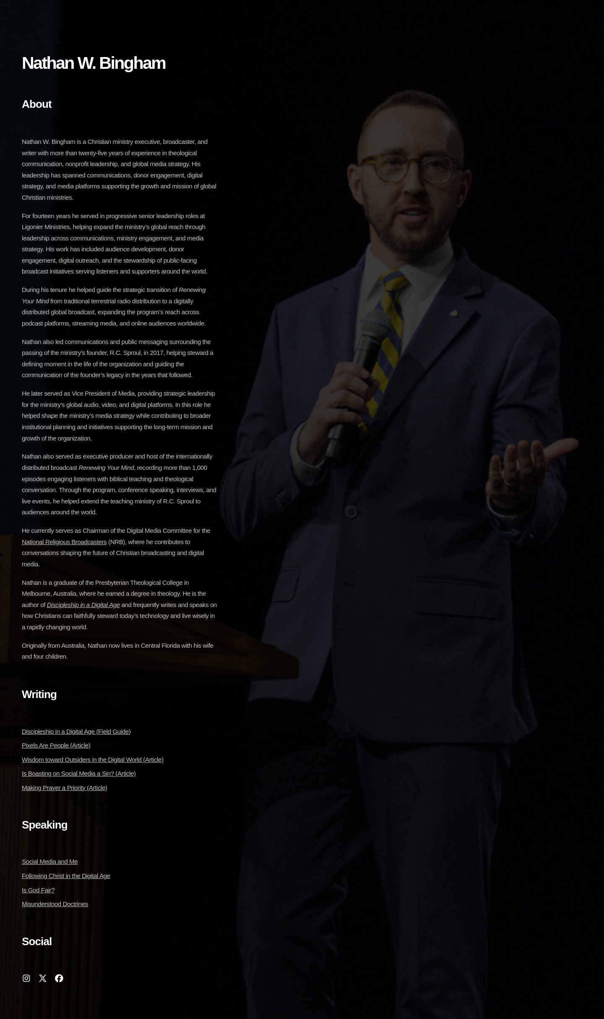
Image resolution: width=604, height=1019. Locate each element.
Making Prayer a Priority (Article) (64, 787)
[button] (26, 978)
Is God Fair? (38, 890)
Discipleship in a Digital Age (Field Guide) (76, 731)
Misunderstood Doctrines (55, 903)
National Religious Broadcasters (64, 541)
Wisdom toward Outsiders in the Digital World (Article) (93, 759)
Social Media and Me (50, 861)
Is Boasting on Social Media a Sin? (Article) (79, 773)
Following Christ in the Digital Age (66, 875)
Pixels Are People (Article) (56, 745)
